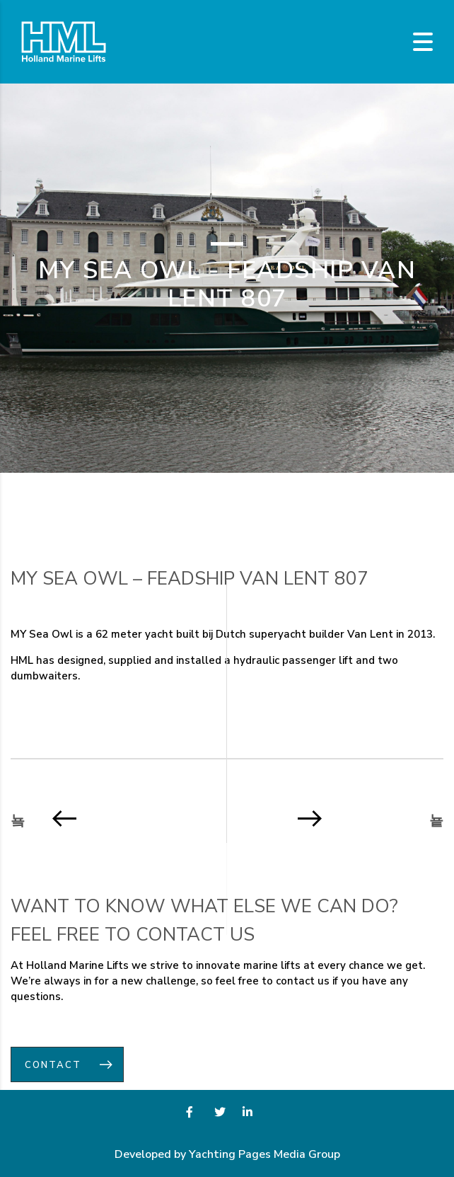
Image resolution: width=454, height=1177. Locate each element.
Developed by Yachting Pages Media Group (227, 1154)
